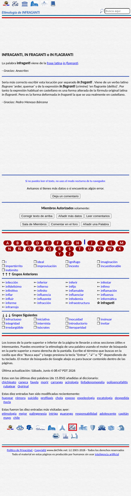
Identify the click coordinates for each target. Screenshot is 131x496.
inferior (42, 282)
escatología (104, 398)
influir (9, 299)
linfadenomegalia (93, 382)
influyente (44, 299)
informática (108, 299)
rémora (20, 398)
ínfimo (105, 286)
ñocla (7, 402)
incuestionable (111, 266)
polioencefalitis (117, 382)
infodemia (76, 299)
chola (59, 398)
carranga (57, 382)
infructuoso (13, 319)
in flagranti (70, 63)
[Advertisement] (65, 35)
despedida (122, 398)
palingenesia (38, 414)
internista (43, 323)
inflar (9, 295)
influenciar (76, 295)
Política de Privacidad (20, 450)
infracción (44, 303)
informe (10, 303)
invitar (105, 323)
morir (45, 382)
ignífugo (74, 262)
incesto (74, 266)
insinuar (106, 319)
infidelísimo (13, 286)
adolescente (107, 414)
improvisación (47, 266)
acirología (71, 382)
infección (11, 282)
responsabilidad (86, 414)
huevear (7, 398)
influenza (107, 295)
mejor (23, 414)
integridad (12, 323)
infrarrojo (12, 307)
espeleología (86, 398)
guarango (66, 414)
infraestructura (79, 303)
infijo (72, 286)
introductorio (78, 323)
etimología (9, 414)
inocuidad (76, 319)
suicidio (33, 398)
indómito (11, 270)
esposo (70, 398)
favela (34, 382)
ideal (40, 262)
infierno (42, 286)
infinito (42, 291)
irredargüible (14, 327)
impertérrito (13, 266)
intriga (53, 414)
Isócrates (43, 327)
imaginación (109, 262)
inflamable (76, 291)
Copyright (40, 450)
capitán (124, 414)
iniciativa (43, 319)
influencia (44, 295)
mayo (7, 418)
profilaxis (47, 398)
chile (16, 418)
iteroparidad (77, 327)
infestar (106, 282)
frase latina (54, 63)
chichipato (9, 382)
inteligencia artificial (107, 454)
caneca (23, 382)
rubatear (9, 386)
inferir (73, 282)
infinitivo (11, 291)
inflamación (109, 291)
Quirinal (23, 386)
